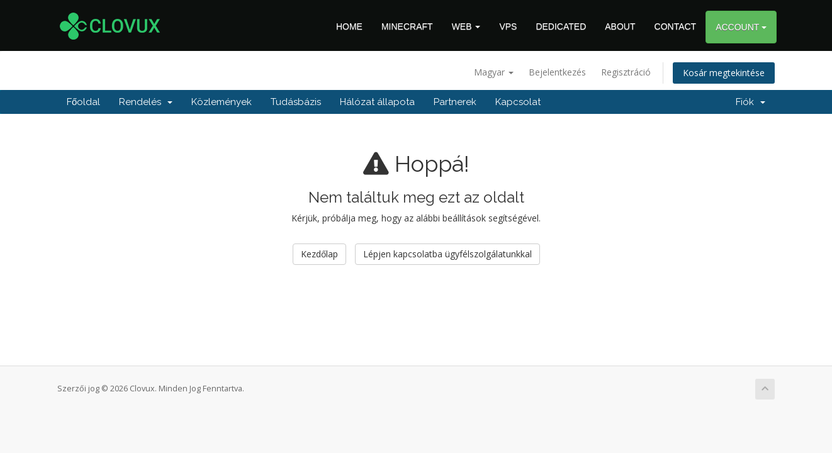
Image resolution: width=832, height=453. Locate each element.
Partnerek (455, 102)
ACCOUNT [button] (741, 27)
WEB (466, 26)
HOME (349, 26)
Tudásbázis (296, 102)
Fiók (750, 102)
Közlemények (221, 102)
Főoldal (83, 102)
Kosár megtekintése (724, 73)
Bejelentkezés (557, 72)
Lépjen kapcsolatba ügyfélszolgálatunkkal (447, 254)
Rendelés (145, 102)
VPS (508, 26)
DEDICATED (561, 26)
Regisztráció (626, 72)
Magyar (494, 72)
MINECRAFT (407, 26)
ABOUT (620, 26)
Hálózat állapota (377, 102)
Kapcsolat (518, 102)
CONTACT (676, 26)
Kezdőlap (319, 254)
